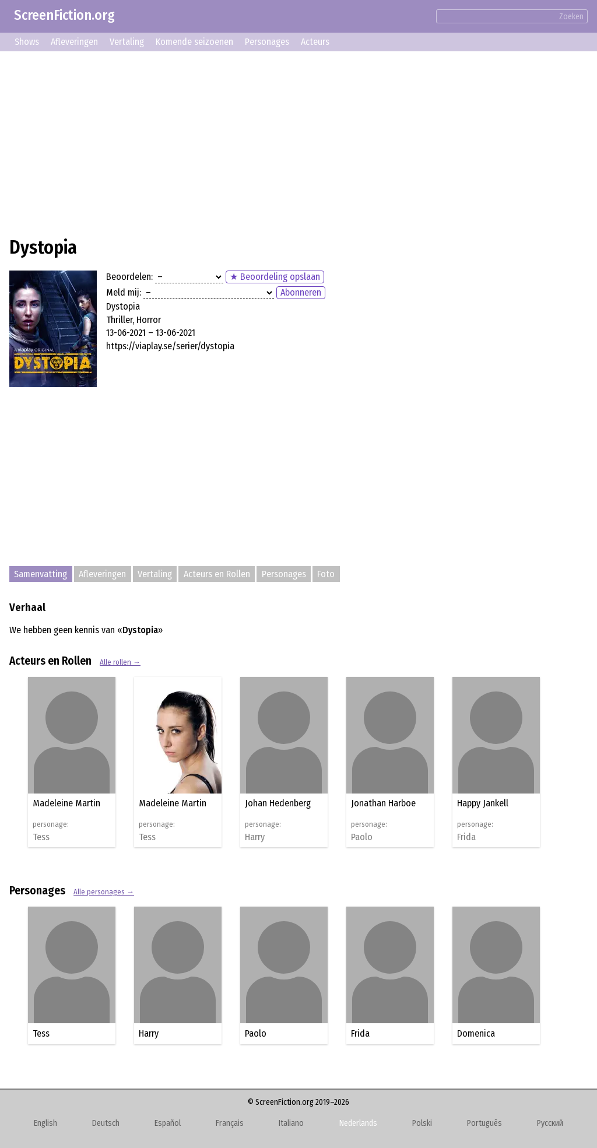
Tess (41, 837)
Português (484, 1123)
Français (230, 1123)
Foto (326, 574)
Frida (466, 837)
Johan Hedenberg (278, 803)
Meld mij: (123, 292)
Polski (422, 1123)
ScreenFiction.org (64, 15)
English (45, 1123)
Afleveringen (74, 41)
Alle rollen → (120, 662)
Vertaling (127, 41)
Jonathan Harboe (383, 803)
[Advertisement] (298, 142)
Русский (550, 1123)
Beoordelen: (129, 276)
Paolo (362, 837)
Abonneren (300, 292)
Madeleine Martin (66, 803)
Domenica (476, 1033)
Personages (267, 41)
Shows (27, 41)
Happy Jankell (482, 803)
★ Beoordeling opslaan (275, 276)
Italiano (291, 1123)
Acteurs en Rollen (217, 574)
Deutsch (106, 1123)
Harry (255, 837)
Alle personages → (103, 891)
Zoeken (571, 17)
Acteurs (315, 41)
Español (167, 1123)
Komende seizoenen (194, 41)
